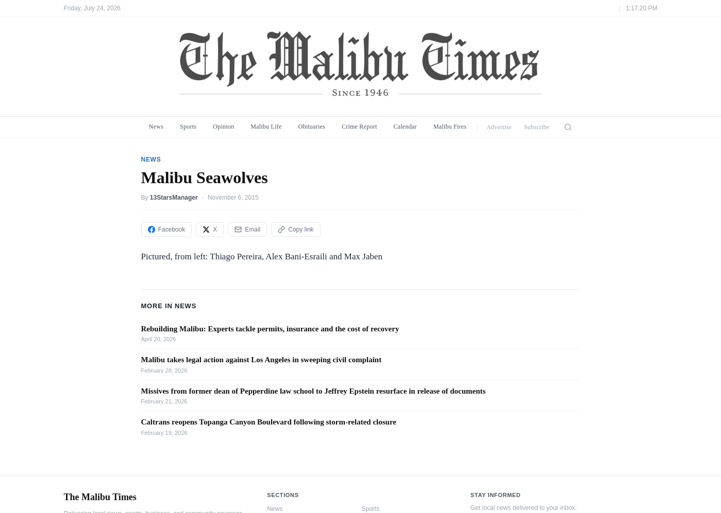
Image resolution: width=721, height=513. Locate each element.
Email (247, 229)
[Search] (568, 127)
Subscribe (537, 127)
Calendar (404, 126)
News (156, 126)
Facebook (167, 229)
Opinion (223, 126)
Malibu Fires (450, 126)
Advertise (499, 127)
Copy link (295, 229)
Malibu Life (265, 126)
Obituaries (311, 126)
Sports (188, 126)
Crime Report (359, 126)
